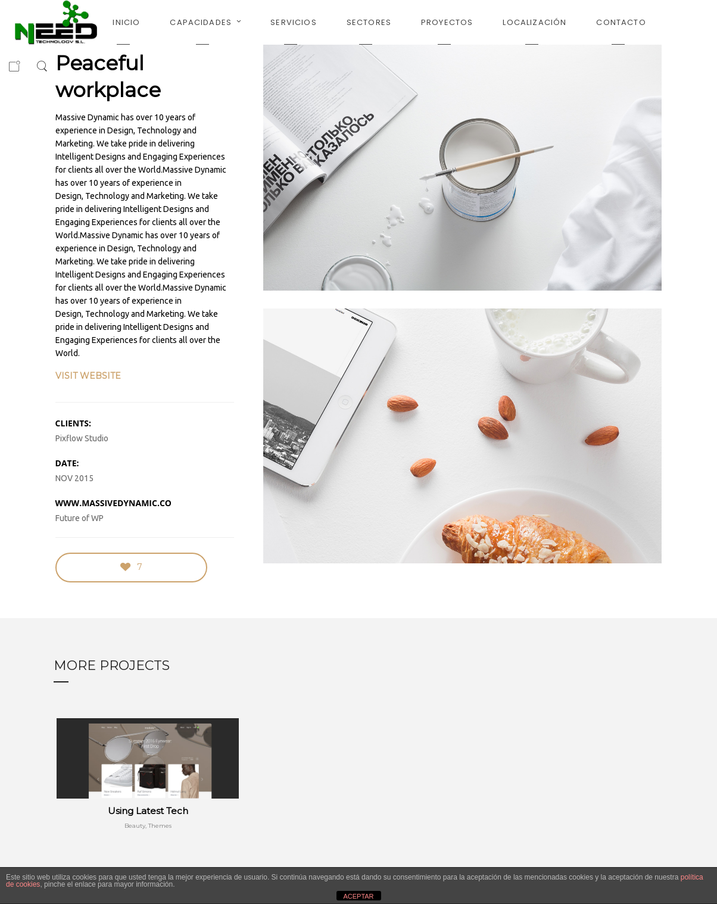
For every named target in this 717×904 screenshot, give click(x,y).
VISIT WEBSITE (88, 375)
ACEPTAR (358, 896)
